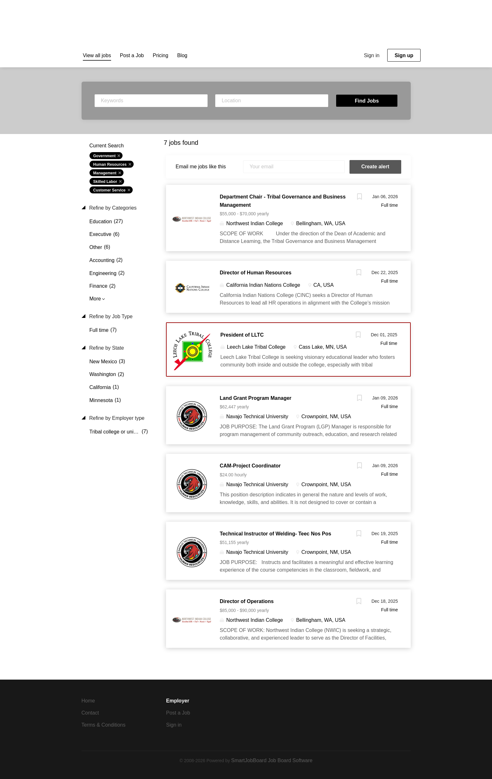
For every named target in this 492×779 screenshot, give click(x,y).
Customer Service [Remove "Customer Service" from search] (109, 190)
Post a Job (178, 712)
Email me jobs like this (201, 166)
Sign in (371, 55)
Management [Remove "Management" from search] (104, 173)
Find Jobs (367, 101)
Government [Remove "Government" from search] (104, 156)
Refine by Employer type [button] (116, 418)
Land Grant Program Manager (255, 398)
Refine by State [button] (106, 348)
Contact (90, 712)
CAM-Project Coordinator (250, 465)
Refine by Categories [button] (112, 208)
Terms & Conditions (104, 725)
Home (88, 700)
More (95, 298)
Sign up (404, 55)
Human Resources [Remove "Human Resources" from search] (110, 164)
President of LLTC (242, 335)
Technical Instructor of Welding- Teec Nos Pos (275, 533)
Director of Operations (247, 601)
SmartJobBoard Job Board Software (271, 760)
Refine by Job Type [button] (110, 316)
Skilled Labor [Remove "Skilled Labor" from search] (105, 181)
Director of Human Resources (255, 272)
